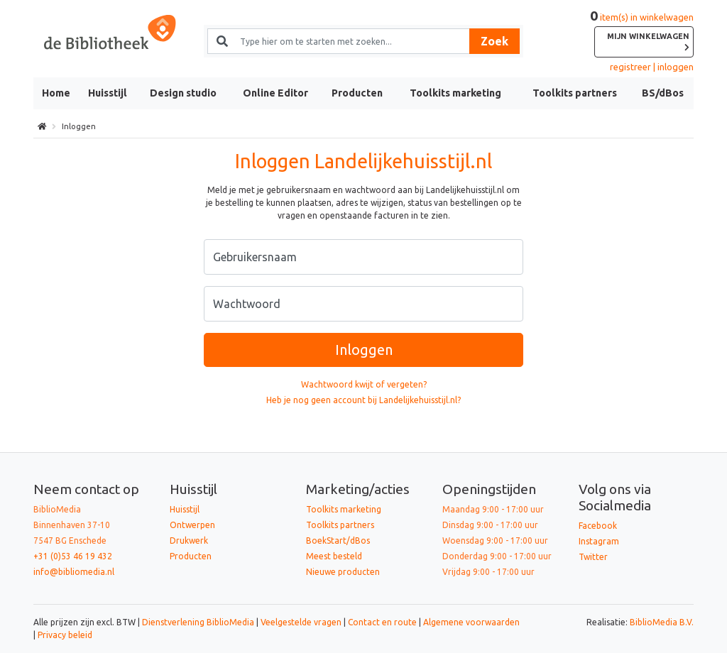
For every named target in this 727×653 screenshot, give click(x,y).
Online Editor (275, 93)
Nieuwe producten (343, 571)
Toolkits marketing (455, 93)
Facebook (598, 525)
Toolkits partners (574, 93)
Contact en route (382, 622)
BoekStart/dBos (338, 540)
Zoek (494, 41)
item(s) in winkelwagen (642, 34)
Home (56, 93)
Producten (357, 93)
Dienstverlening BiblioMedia (199, 622)
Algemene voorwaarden (471, 622)
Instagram (599, 541)
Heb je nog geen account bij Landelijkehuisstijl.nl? (363, 400)
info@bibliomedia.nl (73, 571)
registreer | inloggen (652, 67)
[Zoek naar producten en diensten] (349, 41)
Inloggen (364, 349)
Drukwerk (189, 540)
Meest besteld (334, 556)
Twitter (593, 556)
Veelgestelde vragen (301, 622)
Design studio (183, 93)
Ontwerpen (192, 524)
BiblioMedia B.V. (662, 622)
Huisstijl (107, 93)
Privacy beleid (65, 635)
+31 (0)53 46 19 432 (72, 556)
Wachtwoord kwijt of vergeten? (364, 384)
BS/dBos (663, 93)
